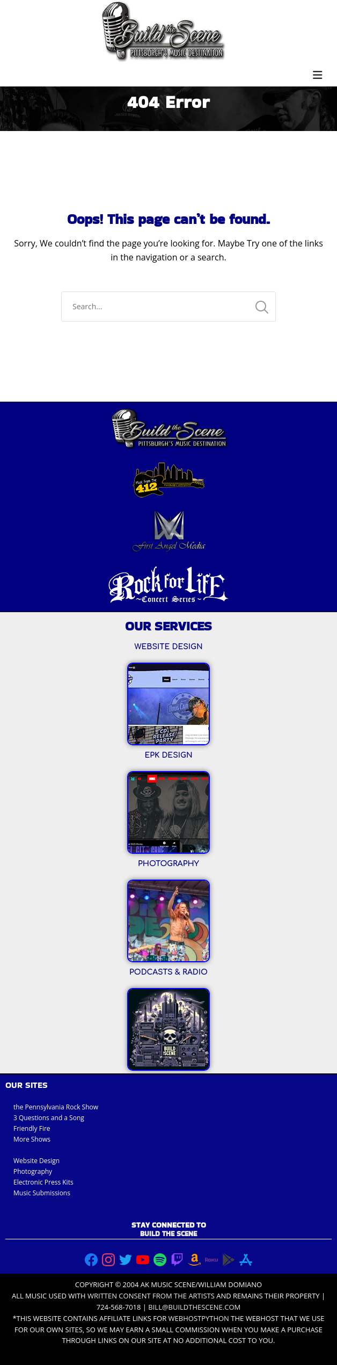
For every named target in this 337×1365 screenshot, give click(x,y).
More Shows (31, 1139)
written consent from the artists (151, 1296)
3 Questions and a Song (48, 1117)
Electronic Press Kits (43, 1182)
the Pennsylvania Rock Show (55, 1107)
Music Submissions (41, 1192)
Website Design (36, 1160)
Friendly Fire (31, 1128)
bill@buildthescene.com (194, 1307)
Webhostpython (199, 1318)
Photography (32, 1171)
